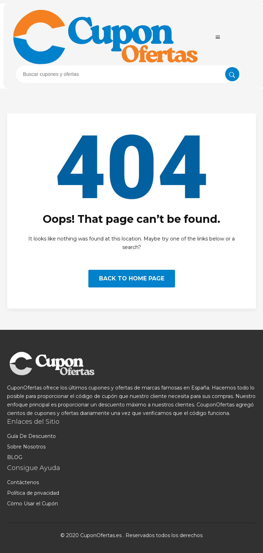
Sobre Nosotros (26, 447)
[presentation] (128, 74)
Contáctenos (23, 482)
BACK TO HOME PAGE (131, 278)
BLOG (14, 457)
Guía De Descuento (31, 436)
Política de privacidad (33, 493)
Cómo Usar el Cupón (32, 503)
